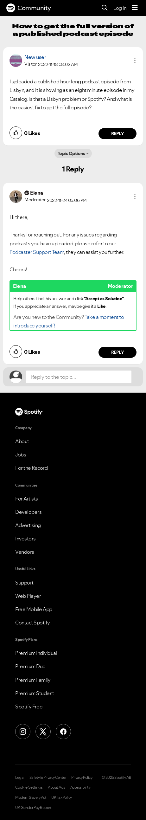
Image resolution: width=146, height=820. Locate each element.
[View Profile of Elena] (36, 192)
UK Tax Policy (61, 797)
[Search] (105, 8)
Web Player (28, 595)
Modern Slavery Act (30, 797)
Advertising (28, 525)
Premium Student (34, 693)
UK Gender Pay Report (33, 807)
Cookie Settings (29, 787)
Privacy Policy (81, 777)
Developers (28, 511)
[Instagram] (22, 731)
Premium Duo (30, 666)
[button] (135, 60)
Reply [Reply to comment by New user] (117, 133)
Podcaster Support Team (37, 252)
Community (28, 7)
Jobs (20, 454)
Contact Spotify (32, 622)
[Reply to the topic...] (78, 377)
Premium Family (32, 679)
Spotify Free (28, 706)
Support (24, 582)
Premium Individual (36, 652)
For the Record (31, 467)
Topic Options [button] (71, 153)
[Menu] (135, 8)
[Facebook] (63, 731)
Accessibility (80, 787)
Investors (25, 538)
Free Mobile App (33, 609)
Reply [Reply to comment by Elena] (117, 352)
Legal (19, 777)
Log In (119, 7)
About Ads (56, 787)
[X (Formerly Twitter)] (43, 731)
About (22, 441)
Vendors (24, 551)
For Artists (26, 498)
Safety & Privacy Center (48, 777)
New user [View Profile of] (35, 57)
